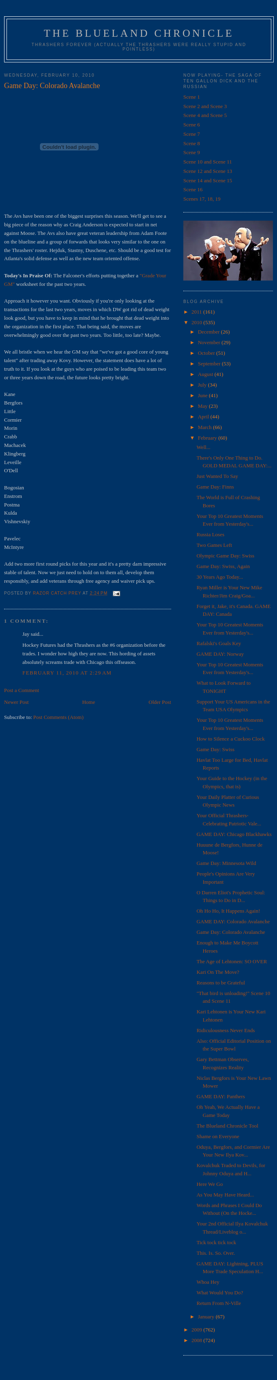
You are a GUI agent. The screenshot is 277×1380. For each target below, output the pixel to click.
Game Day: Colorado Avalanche (230, 932)
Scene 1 (191, 97)
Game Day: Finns (215, 487)
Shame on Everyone (217, 1136)
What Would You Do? (219, 1292)
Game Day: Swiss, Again (223, 566)
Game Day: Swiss (215, 749)
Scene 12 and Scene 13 (207, 171)
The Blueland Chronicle (139, 33)
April (204, 417)
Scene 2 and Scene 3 (205, 106)
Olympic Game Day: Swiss (225, 556)
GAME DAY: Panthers (220, 1096)
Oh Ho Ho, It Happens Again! (228, 911)
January (207, 1317)
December (209, 332)
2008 (197, 1340)
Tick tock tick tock (216, 1242)
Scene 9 (191, 152)
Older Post (160, 702)
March (205, 427)
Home (88, 702)
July (203, 385)
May (203, 406)
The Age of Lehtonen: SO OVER (231, 961)
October (207, 353)
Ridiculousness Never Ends (225, 1030)
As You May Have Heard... (225, 1195)
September (210, 363)
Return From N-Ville (218, 1303)
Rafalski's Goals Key (218, 643)
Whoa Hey (207, 1282)
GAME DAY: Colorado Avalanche (233, 921)
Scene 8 (191, 143)
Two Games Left (214, 545)
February (208, 438)
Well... (203, 447)
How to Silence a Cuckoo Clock (230, 739)
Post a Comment (21, 690)
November (210, 342)
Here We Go (209, 1184)
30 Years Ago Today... (219, 577)
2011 (197, 312)
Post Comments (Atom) (58, 717)
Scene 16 (192, 189)
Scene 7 (191, 134)
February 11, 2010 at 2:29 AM (67, 673)
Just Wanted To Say (217, 476)
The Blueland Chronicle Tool (227, 1126)
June (203, 395)
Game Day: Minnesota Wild (226, 863)
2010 (197, 322)
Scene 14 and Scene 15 (207, 180)
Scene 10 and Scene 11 (207, 162)
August (206, 374)
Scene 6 (191, 125)
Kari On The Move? (217, 972)
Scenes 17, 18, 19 (201, 199)
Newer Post (16, 702)
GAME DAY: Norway (220, 654)
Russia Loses (210, 534)
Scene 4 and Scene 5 (205, 115)
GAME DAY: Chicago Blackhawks (233, 834)
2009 (197, 1330)
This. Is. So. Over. (215, 1253)
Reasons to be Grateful (220, 983)
